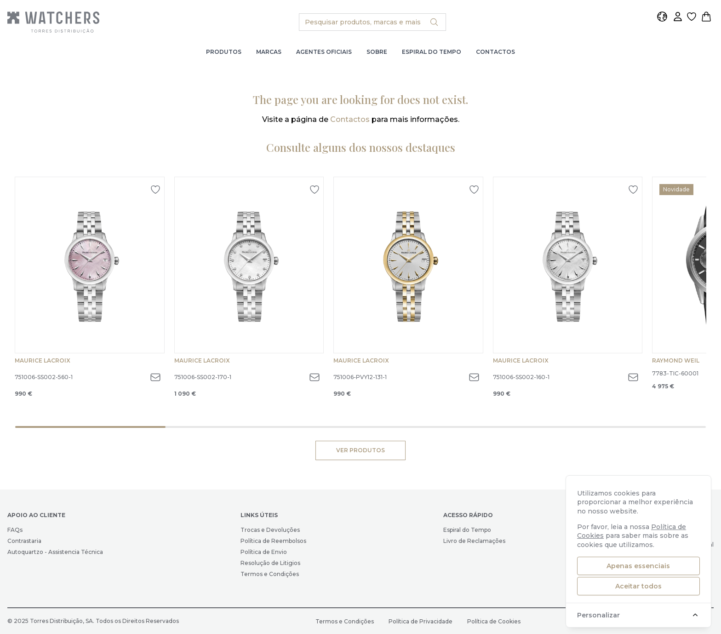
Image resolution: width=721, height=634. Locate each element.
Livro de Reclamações (474, 540)
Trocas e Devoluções (270, 529)
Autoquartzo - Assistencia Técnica (55, 551)
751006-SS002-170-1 (202, 377)
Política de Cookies (494, 621)
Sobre (376, 51)
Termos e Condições (269, 574)
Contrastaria (24, 540)
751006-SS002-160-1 (521, 377)
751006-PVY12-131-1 (360, 377)
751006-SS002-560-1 (44, 377)
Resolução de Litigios (270, 562)
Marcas (268, 51)
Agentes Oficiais (324, 51)
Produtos (223, 51)
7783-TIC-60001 (675, 373)
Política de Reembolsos (273, 540)
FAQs (15, 529)
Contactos (495, 51)
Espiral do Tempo (431, 51)
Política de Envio (263, 551)
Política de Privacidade (420, 621)
